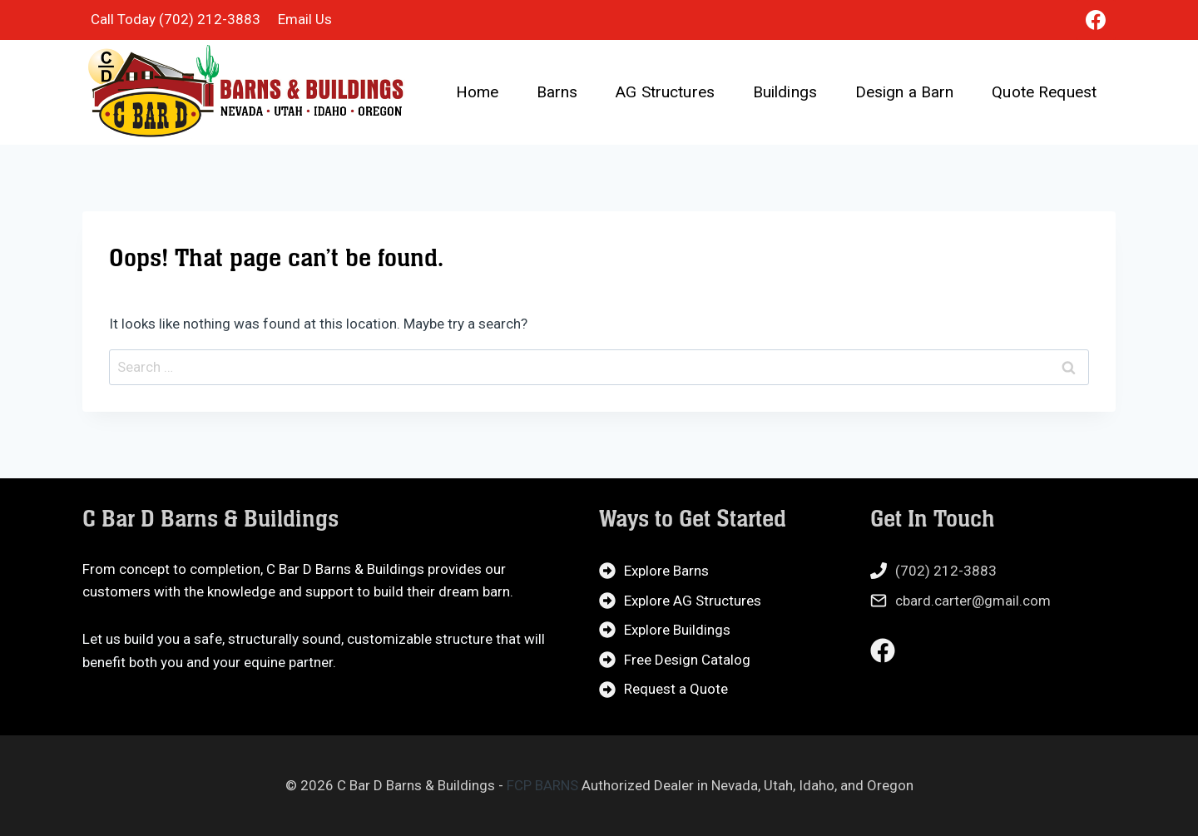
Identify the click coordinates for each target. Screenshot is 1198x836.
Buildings (785, 91)
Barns (557, 91)
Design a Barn (904, 91)
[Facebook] (1096, 20)
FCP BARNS (542, 785)
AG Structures (665, 91)
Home (477, 91)
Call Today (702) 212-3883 (175, 19)
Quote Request (1044, 91)
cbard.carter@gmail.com (973, 600)
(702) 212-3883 (946, 570)
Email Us (305, 19)
